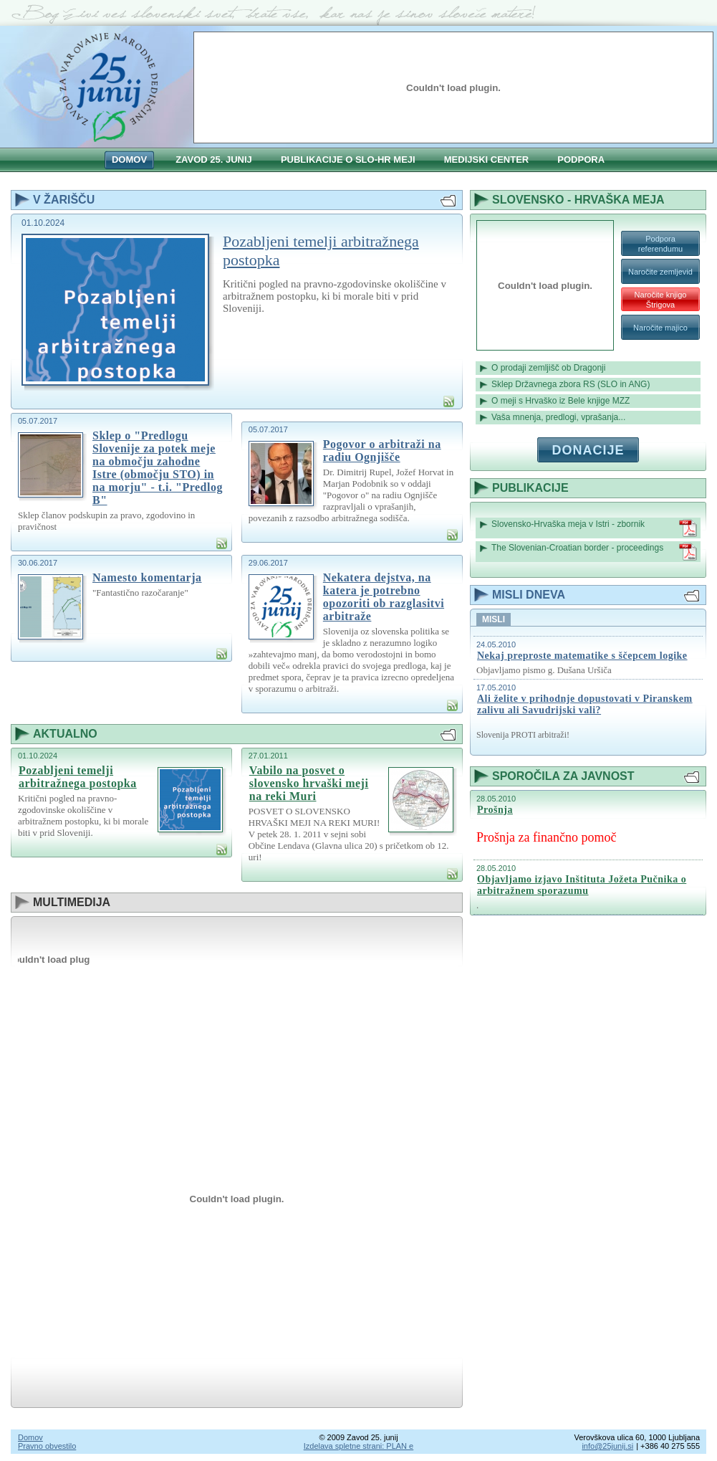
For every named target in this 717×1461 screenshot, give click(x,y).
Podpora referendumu (660, 243)
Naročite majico (660, 327)
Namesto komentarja (147, 577)
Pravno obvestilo (47, 1446)
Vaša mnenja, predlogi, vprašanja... (558, 417)
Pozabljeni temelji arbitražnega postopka (321, 250)
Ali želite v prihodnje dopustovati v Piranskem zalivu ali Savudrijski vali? (585, 704)
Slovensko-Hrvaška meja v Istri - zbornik (594, 528)
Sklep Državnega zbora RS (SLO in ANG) (570, 384)
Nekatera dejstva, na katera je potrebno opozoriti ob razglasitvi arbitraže (383, 596)
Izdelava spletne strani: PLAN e (358, 1446)
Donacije (588, 450)
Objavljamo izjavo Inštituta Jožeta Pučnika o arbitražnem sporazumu (581, 885)
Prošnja (495, 809)
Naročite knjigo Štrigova (661, 299)
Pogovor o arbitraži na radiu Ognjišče (382, 450)
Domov (30, 1437)
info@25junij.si (607, 1446)
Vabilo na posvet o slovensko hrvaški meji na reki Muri (309, 783)
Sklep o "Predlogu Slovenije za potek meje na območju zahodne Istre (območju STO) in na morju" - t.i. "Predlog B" (157, 467)
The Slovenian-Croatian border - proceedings (594, 552)
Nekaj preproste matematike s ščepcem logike (582, 655)
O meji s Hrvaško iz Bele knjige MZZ (560, 401)
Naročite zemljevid (660, 271)
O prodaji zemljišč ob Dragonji (548, 368)
